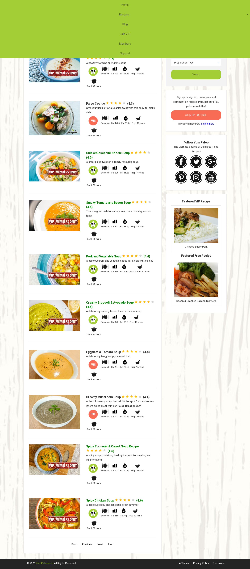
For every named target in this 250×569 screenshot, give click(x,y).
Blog (115, 4)
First (74, 544)
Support (165, 4)
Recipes (98, 4)
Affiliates (184, 563)
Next (100, 544)
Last (110, 544)
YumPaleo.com (44, 563)
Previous (87, 544)
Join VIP (130, 4)
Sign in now (207, 123)
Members (148, 4)
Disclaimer (219, 563)
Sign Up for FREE (196, 115)
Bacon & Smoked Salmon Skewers (196, 301)
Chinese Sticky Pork (196, 246)
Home (82, 4)
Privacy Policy (201, 563)
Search (196, 74)
